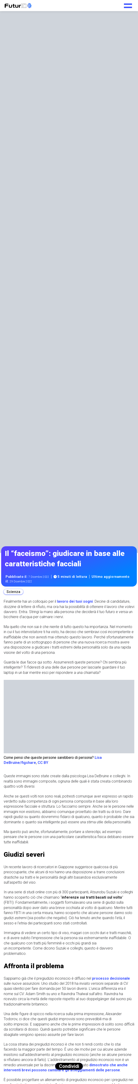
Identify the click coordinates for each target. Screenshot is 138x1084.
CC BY (43, 762)
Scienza (13, 592)
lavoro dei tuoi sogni (75, 601)
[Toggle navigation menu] (128, 4)
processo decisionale (111, 978)
